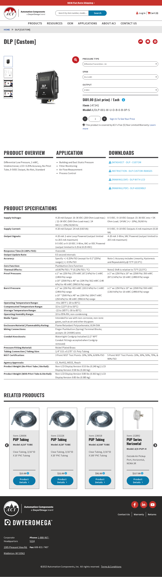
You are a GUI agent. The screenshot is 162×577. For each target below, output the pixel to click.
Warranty (139, 514)
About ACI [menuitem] (109, 23)
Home (7, 29)
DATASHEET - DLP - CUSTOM (125, 162)
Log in (142, 13)
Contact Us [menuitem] (129, 23)
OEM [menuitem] (70, 23)
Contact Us (124, 514)
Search (97, 13)
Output (87, 84)
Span (85, 71)
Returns (152, 514)
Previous (7, 445)
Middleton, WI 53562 (14, 553)
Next (155, 445)
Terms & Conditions (111, 566)
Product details (24, 481)
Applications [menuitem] (87, 23)
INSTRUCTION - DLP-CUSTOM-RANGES (130, 170)
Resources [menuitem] (54, 23)
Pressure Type (91, 58)
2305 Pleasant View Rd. (15, 547)
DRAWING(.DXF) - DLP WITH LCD (127, 179)
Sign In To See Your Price (122, 118)
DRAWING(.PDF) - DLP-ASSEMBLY (127, 188)
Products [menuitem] (35, 23)
